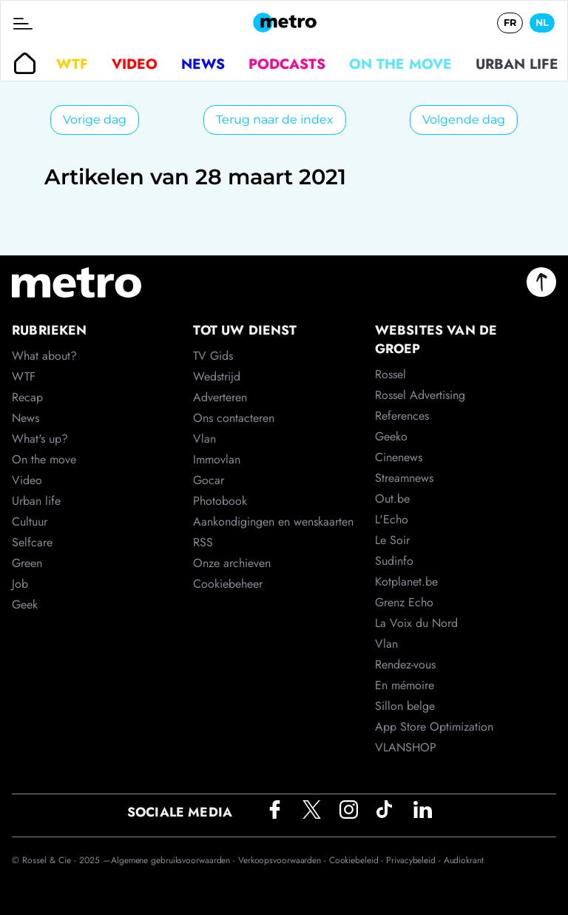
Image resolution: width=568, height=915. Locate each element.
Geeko (391, 436)
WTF (72, 63)
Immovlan (216, 459)
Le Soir (392, 540)
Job (20, 583)
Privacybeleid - (414, 860)
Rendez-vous (405, 664)
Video (135, 63)
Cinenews (398, 457)
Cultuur (29, 521)
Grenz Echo (404, 602)
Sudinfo (394, 560)
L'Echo (391, 519)
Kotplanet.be (406, 581)
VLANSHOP (405, 747)
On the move (400, 63)
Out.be (392, 498)
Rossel (390, 374)
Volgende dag (463, 120)
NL (542, 22)
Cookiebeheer (228, 583)
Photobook (220, 500)
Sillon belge (405, 705)
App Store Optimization (434, 726)
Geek (25, 604)
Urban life (517, 63)
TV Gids (213, 355)
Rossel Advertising (420, 394)
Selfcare (32, 542)
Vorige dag (94, 120)
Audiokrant (464, 860)
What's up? (40, 438)
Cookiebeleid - (358, 860)
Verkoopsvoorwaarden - (283, 860)
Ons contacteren (233, 417)
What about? (44, 355)
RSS (203, 542)
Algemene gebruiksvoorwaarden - (174, 860)
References (402, 415)
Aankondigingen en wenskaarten (273, 521)
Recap (27, 397)
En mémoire (404, 685)
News (203, 63)
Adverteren (220, 397)
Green (27, 563)
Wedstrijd (216, 376)
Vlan (204, 438)
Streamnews (404, 477)
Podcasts (286, 63)
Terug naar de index (275, 120)
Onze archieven (232, 563)
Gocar (208, 480)
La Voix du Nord (416, 622)
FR (510, 22)
